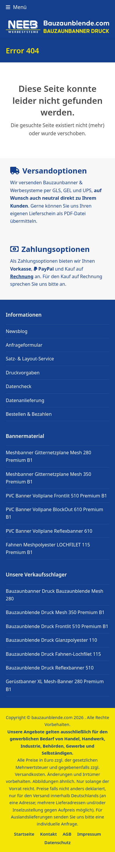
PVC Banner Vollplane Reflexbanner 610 (49, 531)
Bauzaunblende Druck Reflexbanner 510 (50, 668)
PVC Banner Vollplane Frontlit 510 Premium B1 (56, 495)
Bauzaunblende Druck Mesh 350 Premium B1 (55, 612)
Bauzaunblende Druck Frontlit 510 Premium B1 (57, 626)
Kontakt (48, 834)
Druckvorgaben (23, 372)
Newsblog (17, 331)
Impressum (89, 834)
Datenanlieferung (25, 400)
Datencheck (18, 386)
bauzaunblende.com (51, 717)
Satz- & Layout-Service (30, 358)
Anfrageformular (24, 345)
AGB (67, 834)
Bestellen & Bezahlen (29, 414)
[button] (16, 7)
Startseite (24, 834)
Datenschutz (57, 842)
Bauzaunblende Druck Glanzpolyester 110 (51, 640)
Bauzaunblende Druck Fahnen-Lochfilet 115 (53, 654)
